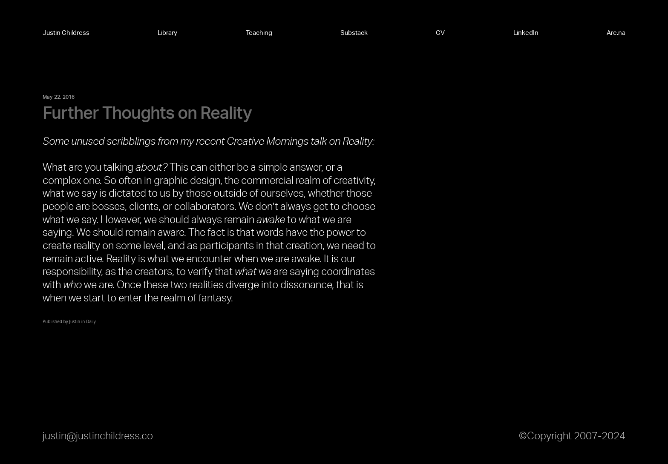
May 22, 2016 (59, 97)
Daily (91, 321)
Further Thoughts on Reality (147, 113)
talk (319, 142)
